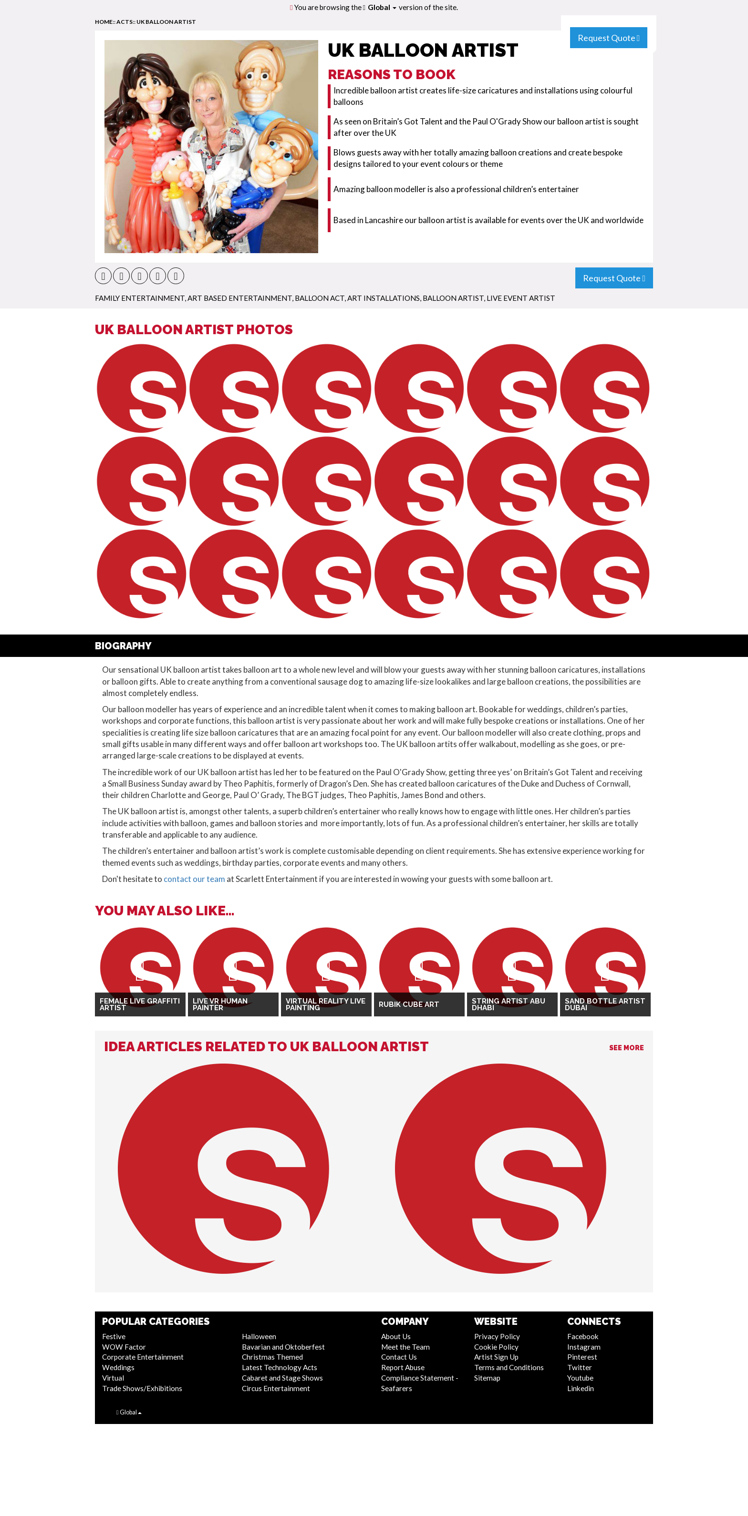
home (104, 21)
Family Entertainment (140, 298)
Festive (113, 1336)
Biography (123, 646)
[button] (103, 275)
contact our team (194, 879)
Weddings (118, 1367)
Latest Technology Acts (279, 1367)
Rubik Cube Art (409, 1004)
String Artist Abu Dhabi (508, 1005)
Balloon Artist (453, 298)
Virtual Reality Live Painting (325, 1005)
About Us (396, 1336)
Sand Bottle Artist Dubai (605, 1005)
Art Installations (383, 298)
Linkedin (580, 1388)
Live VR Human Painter (220, 1005)
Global (382, 7)
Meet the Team (405, 1346)
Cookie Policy (496, 1346)
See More (626, 1048)
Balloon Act (319, 298)
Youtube (580, 1377)
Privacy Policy (497, 1336)
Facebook (583, 1336)
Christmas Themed (272, 1356)
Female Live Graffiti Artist (140, 1005)
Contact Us (399, 1356)
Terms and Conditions (509, 1367)
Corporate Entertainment (143, 1356)
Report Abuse (403, 1367)
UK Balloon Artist (166, 21)
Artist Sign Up (496, 1356)
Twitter (579, 1367)
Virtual (113, 1377)
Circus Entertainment (276, 1388)
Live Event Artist (521, 298)
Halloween (259, 1336)
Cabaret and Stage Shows (282, 1377)
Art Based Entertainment (239, 298)
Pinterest (582, 1356)
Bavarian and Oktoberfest (283, 1346)
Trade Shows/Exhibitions (142, 1388)
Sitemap (487, 1377)
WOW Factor (124, 1346)
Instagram (584, 1346)
